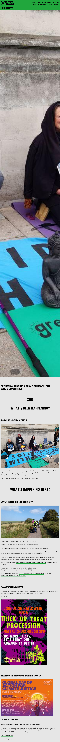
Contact (50, 4)
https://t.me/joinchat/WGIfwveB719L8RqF (13, 575)
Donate (56, 4)
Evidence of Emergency (39, 4)
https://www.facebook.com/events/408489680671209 (16, 570)
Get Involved (46, 2)
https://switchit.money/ (34, 478)
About (39, 2)
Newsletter (55, 2)
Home (33, 2)
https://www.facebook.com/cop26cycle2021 (31, 573)
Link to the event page (7, 735)
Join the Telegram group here (9, 739)
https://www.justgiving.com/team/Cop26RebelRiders (31, 562)
